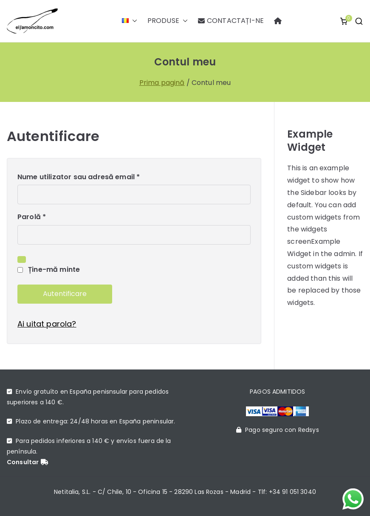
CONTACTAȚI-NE (231, 21)
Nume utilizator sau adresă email (81, 177)
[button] (133, 20)
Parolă (34, 217)
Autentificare (65, 294)
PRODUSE (167, 21)
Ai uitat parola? (46, 324)
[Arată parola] (21, 259)
